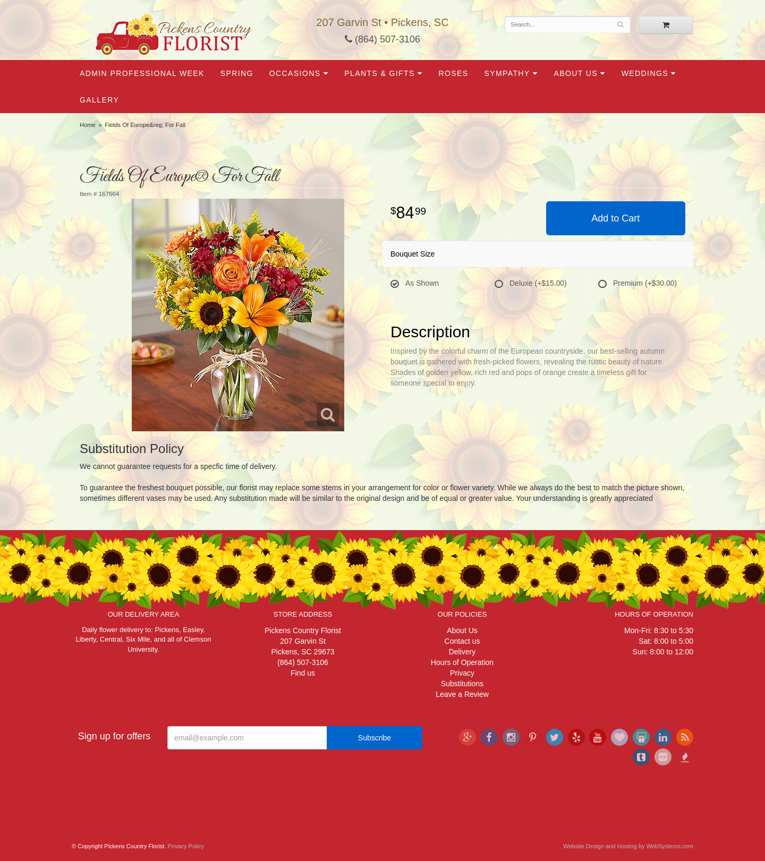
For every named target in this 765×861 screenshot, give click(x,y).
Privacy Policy (186, 846)
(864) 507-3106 (382, 39)
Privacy (462, 673)
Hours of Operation (462, 662)
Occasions (295, 73)
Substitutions (462, 683)
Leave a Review (462, 694)
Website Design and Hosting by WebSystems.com (628, 846)
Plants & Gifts (379, 73)
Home (88, 125)
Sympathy (507, 73)
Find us (303, 673)
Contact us (462, 641)
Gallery (99, 100)
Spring (236, 73)
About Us (576, 73)
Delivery (462, 651)
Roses (453, 73)
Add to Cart (615, 218)
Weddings (645, 73)
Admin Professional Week (142, 73)
